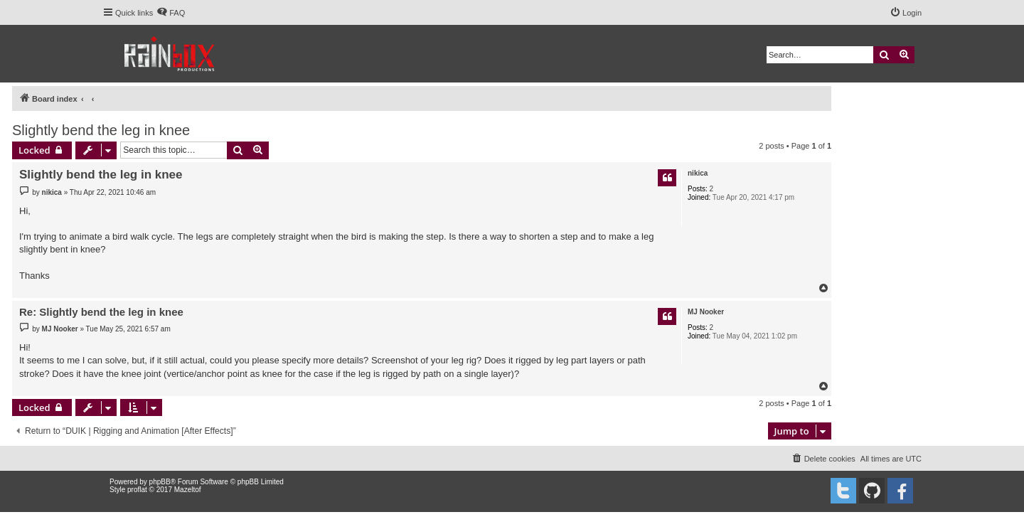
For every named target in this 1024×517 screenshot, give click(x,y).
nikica (698, 173)
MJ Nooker (706, 312)
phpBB (160, 482)
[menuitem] (170, 12)
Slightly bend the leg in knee (101, 130)
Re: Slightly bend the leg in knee (101, 312)
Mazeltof (187, 490)
